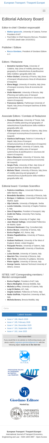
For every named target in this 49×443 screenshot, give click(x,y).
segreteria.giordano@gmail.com (27, 342)
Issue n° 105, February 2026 (18, 322)
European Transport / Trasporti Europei (24, 2)
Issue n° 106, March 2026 (17, 319)
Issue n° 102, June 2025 (17, 331)
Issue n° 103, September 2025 (19, 328)
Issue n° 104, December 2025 (19, 325)
